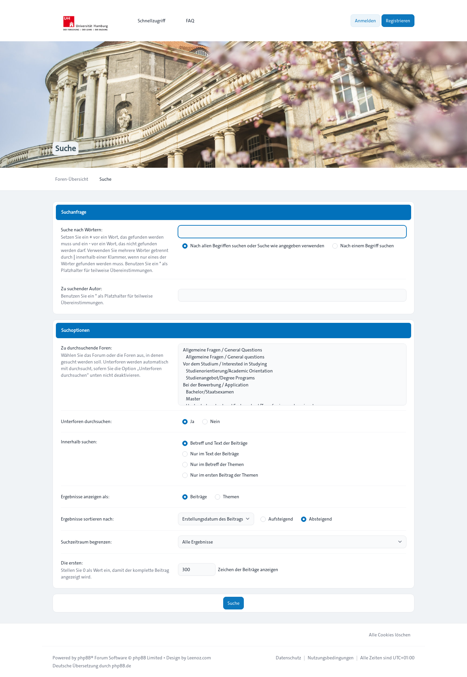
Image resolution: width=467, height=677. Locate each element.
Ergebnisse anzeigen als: (85, 496)
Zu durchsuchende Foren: (86, 347)
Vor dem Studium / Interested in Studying (288, 363)
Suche (233, 603)
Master (288, 398)
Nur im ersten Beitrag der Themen (220, 475)
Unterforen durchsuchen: (86, 421)
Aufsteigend (276, 519)
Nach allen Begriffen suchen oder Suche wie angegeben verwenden (253, 245)
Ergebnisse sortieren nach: (87, 519)
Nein (211, 421)
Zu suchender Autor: (81, 288)
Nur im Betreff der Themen (213, 464)
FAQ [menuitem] (185, 20)
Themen (227, 496)
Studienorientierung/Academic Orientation (288, 370)
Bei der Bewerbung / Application (288, 384)
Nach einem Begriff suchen (363, 245)
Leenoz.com (199, 657)
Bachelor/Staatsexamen (288, 391)
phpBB (84, 657)
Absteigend (316, 519)
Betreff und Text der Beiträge (214, 443)
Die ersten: (72, 563)
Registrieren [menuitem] (398, 20)
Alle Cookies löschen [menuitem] (385, 634)
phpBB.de (121, 665)
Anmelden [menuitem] (365, 20)
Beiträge (194, 496)
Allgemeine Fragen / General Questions (288, 349)
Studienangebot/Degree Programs (288, 377)
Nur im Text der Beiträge (210, 453)
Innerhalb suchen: (79, 441)
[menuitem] (148, 21)
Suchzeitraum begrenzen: (86, 542)
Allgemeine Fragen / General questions (288, 356)
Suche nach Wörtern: (81, 229)
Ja (188, 421)
